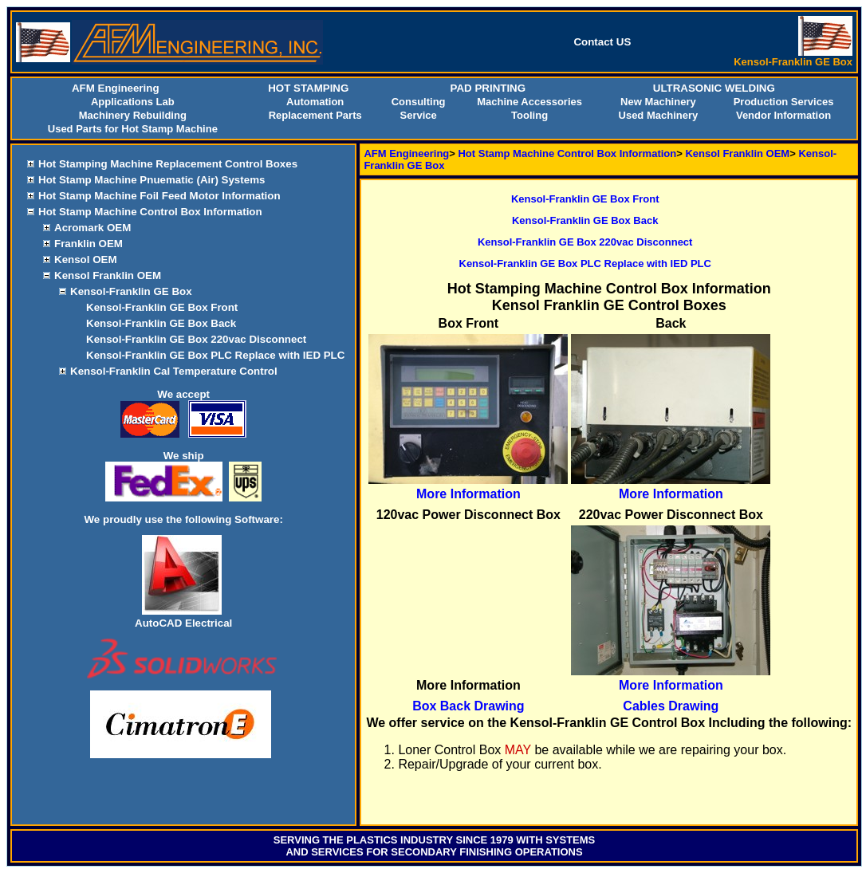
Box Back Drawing (468, 706)
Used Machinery (659, 115)
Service (418, 115)
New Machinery (658, 102)
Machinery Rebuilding (133, 115)
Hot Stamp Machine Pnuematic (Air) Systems (151, 180)
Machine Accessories (529, 102)
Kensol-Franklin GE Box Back (161, 323)
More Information (468, 494)
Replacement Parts (315, 115)
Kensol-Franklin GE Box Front (162, 307)
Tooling (529, 115)
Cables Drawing (670, 706)
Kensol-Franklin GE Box (131, 291)
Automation (315, 102)
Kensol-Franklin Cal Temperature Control (173, 371)
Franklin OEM (88, 244)
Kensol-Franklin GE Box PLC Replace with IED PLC (215, 355)
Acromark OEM (92, 228)
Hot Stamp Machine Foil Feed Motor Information (159, 196)
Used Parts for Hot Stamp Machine (133, 129)
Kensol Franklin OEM (107, 275)
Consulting (419, 102)
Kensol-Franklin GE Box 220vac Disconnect (196, 339)
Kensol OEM (85, 259)
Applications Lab (133, 102)
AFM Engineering (406, 153)
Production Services (784, 102)
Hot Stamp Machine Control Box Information (150, 212)
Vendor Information (783, 115)
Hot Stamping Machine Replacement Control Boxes (167, 164)
